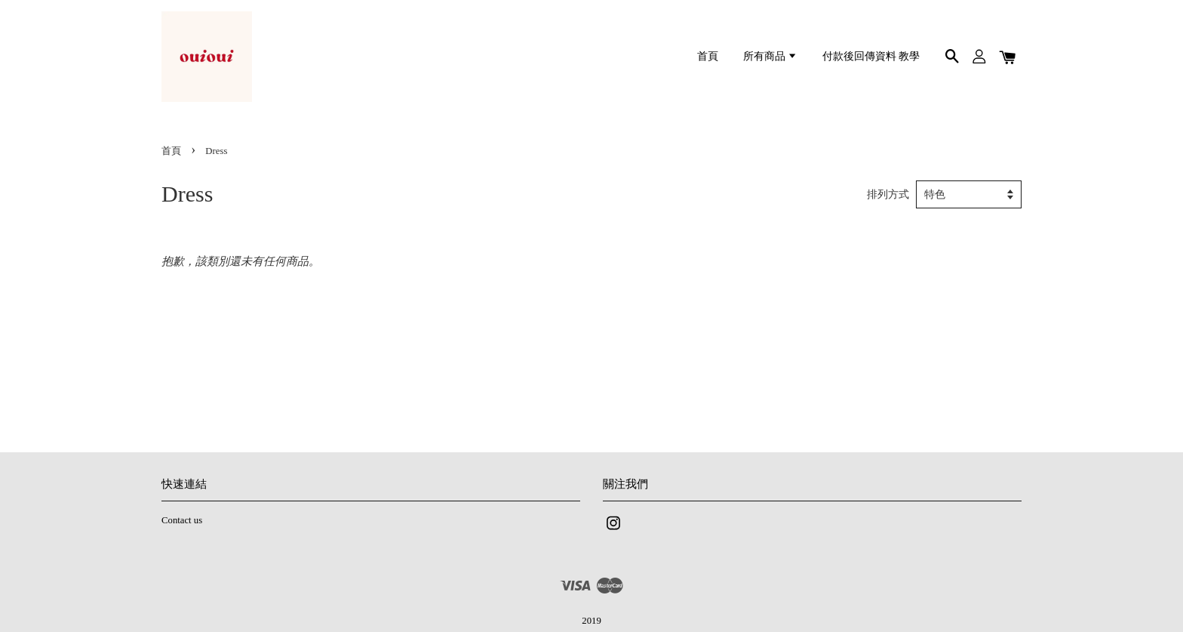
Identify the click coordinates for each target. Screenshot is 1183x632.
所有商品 (770, 56)
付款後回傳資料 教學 (871, 56)
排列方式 (888, 194)
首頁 (707, 56)
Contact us (181, 520)
